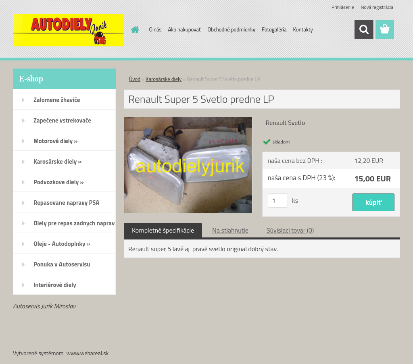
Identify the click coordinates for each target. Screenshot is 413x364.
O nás (155, 29)
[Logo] (68, 30)
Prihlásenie (343, 7)
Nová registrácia (377, 7)
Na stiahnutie (230, 230)
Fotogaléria (274, 29)
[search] (364, 29)
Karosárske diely (163, 79)
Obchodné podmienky (232, 29)
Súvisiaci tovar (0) (290, 230)
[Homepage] (133, 29)
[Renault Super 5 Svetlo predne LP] (188, 120)
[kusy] (278, 200)
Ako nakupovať (184, 29)
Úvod (134, 79)
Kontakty (303, 29)
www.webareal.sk (88, 353)
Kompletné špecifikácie (163, 230)
